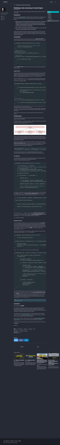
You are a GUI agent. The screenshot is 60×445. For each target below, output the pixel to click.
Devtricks (5, 1)
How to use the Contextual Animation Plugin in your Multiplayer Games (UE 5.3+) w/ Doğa (53, 425)
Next (38, 409)
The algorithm (50, 19)
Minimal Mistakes (16, 442)
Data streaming (20, 391)
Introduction (49, 13)
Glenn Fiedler (25, 379)
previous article (23, 18)
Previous (22, 409)
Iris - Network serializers (19, 423)
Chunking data (50, 18)
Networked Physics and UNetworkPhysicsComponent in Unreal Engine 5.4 (43, 424)
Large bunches (50, 16)
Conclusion (49, 22)
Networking (30, 391)
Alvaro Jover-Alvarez (5, 12)
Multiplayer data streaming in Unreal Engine (28, 8)
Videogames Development (24, 393)
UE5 (34, 391)
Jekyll (12, 442)
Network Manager (36, 372)
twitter (26, 385)
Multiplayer (25, 391)
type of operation (42, 30)
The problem (50, 15)
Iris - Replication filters (30, 423)
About (51, 1)
